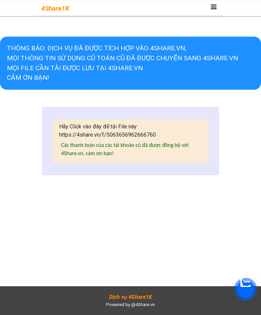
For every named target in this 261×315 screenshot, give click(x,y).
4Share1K (55, 8)
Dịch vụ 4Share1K (130, 297)
